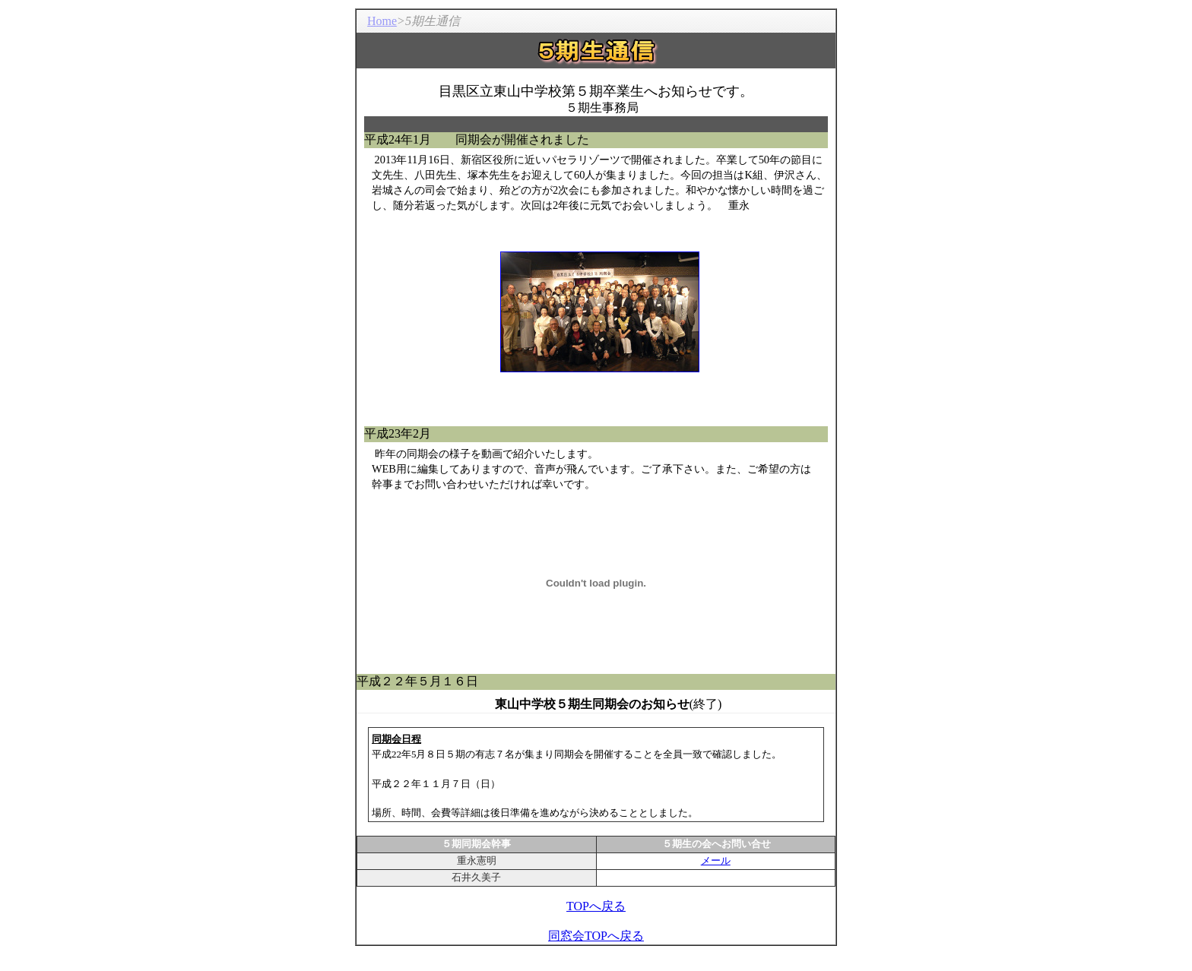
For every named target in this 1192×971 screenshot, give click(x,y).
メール (716, 861)
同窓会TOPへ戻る (596, 935)
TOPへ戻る (596, 906)
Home (382, 20)
